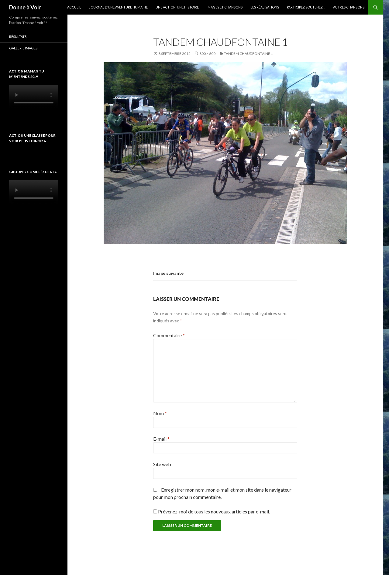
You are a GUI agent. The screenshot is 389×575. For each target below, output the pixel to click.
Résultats (17, 37)
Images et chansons (225, 7)
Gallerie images (23, 48)
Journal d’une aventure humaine (118, 7)
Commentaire (169, 335)
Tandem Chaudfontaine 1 (248, 53)
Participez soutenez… (306, 7)
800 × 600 (207, 53)
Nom (160, 413)
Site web (162, 464)
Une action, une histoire (177, 7)
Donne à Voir (25, 7)
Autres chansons (348, 7)
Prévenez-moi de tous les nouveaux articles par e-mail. (214, 511)
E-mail (161, 439)
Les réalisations (264, 7)
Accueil (74, 7)
